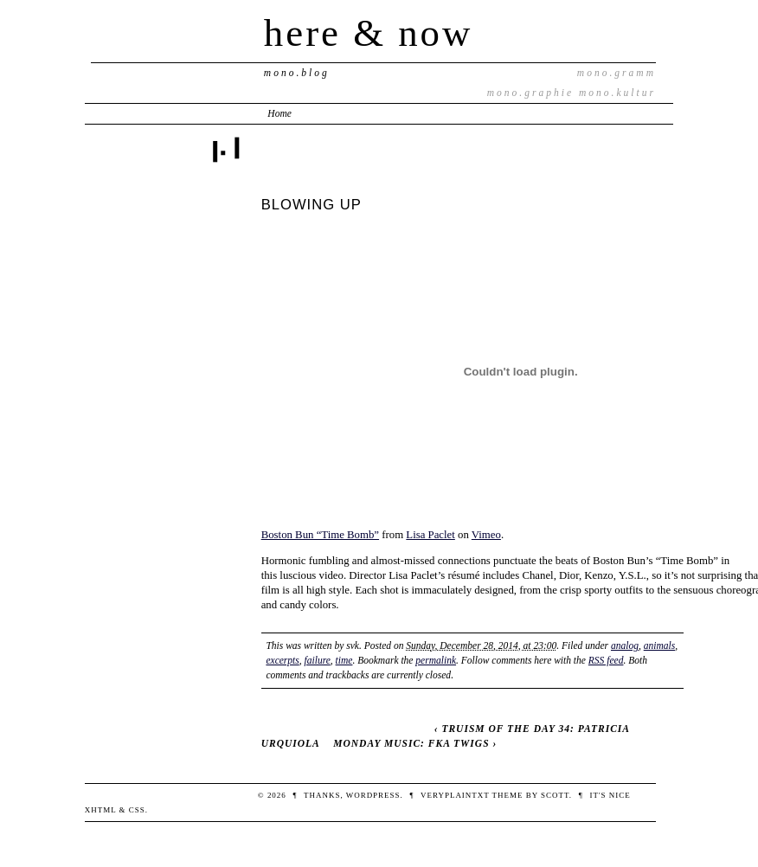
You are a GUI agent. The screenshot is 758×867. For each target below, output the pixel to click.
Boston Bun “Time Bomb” (320, 535)
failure (318, 660)
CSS (137, 810)
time (344, 660)
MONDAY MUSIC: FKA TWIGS (411, 743)
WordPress (373, 795)
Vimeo (486, 535)
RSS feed (606, 660)
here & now (368, 33)
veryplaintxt (455, 795)
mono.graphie (530, 92)
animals (659, 645)
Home (279, 113)
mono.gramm (616, 72)
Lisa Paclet (430, 535)
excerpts (282, 660)
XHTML (101, 810)
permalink (435, 660)
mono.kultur (617, 92)
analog (625, 645)
